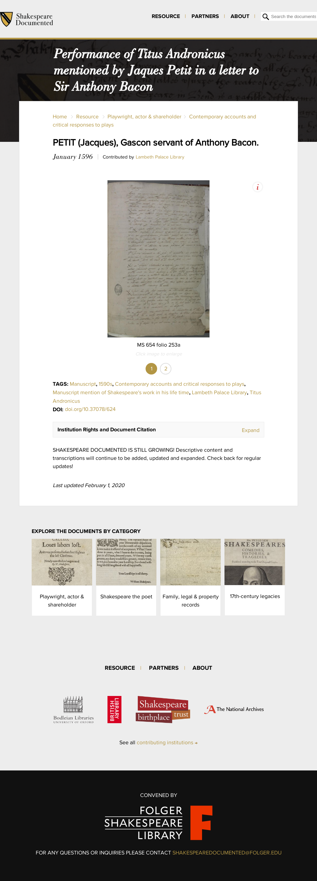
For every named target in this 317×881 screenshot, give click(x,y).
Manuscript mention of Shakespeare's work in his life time (121, 392)
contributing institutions (165, 742)
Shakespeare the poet (126, 596)
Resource (166, 16)
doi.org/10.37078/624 (90, 409)
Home (60, 116)
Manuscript (83, 384)
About (240, 16)
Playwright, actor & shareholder (144, 116)
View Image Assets (258, 187)
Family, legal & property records (191, 601)
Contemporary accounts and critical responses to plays (179, 384)
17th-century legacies (255, 596)
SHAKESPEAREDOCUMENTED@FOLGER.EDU (227, 852)
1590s (105, 384)
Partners (205, 16)
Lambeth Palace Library (160, 157)
